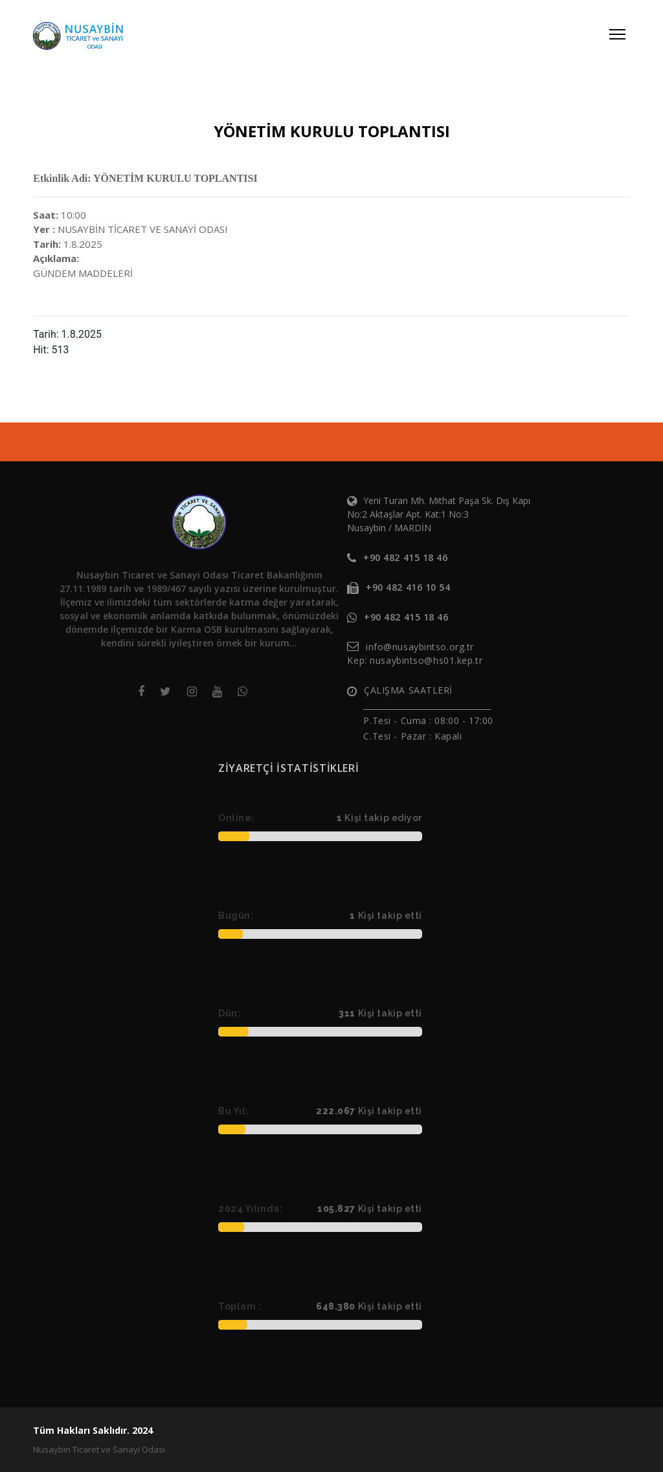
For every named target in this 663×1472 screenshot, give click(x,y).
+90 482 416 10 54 (408, 587)
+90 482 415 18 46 (405, 557)
